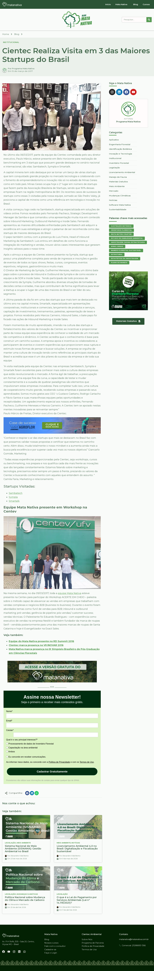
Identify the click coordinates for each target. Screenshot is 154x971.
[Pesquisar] (149, 19)
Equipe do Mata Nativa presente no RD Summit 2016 (41, 641)
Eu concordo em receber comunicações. (26, 757)
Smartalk (14, 501)
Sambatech (15, 493)
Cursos (146, 4)
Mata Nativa (121, 4)
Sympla (13, 497)
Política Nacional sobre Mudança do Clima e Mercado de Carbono (25, 899)
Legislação (10, 843)
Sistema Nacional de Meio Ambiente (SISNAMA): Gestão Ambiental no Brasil (23, 849)
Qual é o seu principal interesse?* (22, 740)
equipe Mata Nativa (69, 593)
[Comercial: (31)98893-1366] (120, 945)
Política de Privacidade (59, 762)
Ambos (10, 751)
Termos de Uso (87, 762)
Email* (9, 721)
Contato (123, 934)
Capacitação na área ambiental (22, 748)
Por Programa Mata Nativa (21, 68)
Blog (135, 4)
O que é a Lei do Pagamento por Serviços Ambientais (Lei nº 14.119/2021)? (77, 900)
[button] (27, 793)
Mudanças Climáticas (27, 894)
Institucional (11, 42)
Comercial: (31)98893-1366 (134, 945)
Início (108, 4)
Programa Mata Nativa (128, 121)
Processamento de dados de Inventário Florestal (30, 744)
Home (5, 34)
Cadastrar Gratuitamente (52, 771)
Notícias (75, 843)
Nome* (9, 711)
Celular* (10, 730)
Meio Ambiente (24, 843)
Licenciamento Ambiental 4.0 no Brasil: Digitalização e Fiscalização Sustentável (77, 849)
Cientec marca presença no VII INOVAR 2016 (36, 645)
